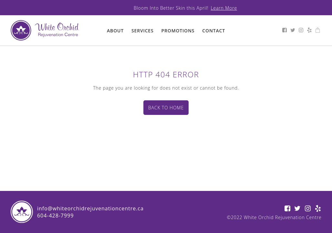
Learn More (224, 8)
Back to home (166, 108)
